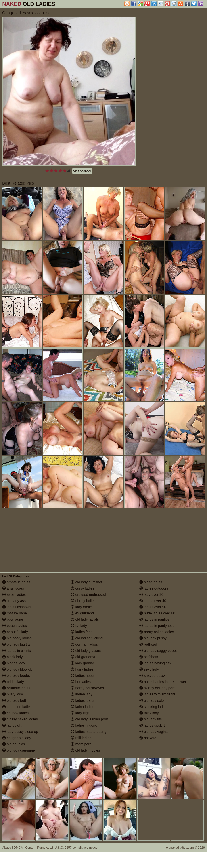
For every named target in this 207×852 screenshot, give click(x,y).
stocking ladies (153, 707)
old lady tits (150, 719)
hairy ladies (82, 669)
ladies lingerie (84, 725)
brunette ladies (16, 688)
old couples (13, 744)
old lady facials (85, 619)
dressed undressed (88, 594)
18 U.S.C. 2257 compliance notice (74, 847)
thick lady (149, 713)
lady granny (82, 663)
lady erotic (81, 607)
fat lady (79, 626)
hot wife (147, 738)
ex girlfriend (82, 613)
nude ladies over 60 (157, 613)
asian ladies (14, 594)
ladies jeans (82, 700)
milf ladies (81, 738)
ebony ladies (83, 601)
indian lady (81, 694)
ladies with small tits (157, 694)
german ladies (84, 644)
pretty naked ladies (156, 632)
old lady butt (14, 700)
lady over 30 (151, 594)
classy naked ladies (20, 719)
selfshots (148, 657)
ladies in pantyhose (156, 626)
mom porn (81, 744)
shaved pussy (152, 675)
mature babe (14, 613)
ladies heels (82, 675)
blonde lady (13, 663)
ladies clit (11, 725)
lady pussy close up (20, 732)
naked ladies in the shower (162, 682)
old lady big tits (16, 644)
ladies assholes (16, 607)
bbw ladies (13, 619)
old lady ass (14, 601)
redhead (148, 644)
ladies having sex (155, 663)
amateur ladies (16, 582)
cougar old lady (16, 738)
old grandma (83, 657)
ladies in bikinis (16, 651)
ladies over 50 (152, 607)
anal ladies (13, 588)
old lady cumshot (86, 582)
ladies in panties (154, 619)
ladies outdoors (153, 588)
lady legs (80, 713)
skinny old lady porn (157, 688)
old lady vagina (153, 732)
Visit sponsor (82, 171)
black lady (12, 657)
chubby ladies (15, 713)
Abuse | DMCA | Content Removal (25, 847)
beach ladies (14, 626)
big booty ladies (17, 638)
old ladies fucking (87, 638)
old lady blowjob (17, 669)
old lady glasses (86, 651)
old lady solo (151, 700)
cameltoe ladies (17, 707)
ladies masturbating (88, 732)
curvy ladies (82, 588)
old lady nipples (85, 750)
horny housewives (87, 688)
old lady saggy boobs (158, 651)
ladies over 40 (152, 601)
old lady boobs (16, 675)
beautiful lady (15, 632)
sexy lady (149, 669)
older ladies (150, 582)
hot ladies (81, 682)
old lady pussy (153, 638)
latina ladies (82, 707)
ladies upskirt (152, 725)
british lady (13, 682)
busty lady (12, 694)
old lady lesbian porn (89, 719)
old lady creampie (18, 750)
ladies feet (81, 632)
